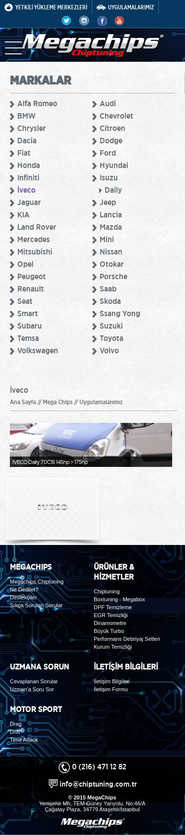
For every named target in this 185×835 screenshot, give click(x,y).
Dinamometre (110, 623)
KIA (23, 214)
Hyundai (114, 165)
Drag (16, 724)
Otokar (112, 264)
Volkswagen (37, 350)
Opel (25, 264)
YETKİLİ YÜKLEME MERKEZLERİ (45, 7)
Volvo (109, 350)
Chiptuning (107, 591)
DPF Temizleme (113, 607)
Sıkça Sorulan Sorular (36, 605)
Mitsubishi (34, 251)
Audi (108, 103)
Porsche (113, 276)
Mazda (111, 227)
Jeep (108, 202)
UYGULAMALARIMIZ (125, 7)
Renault (30, 288)
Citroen (112, 128)
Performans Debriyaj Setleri (127, 639)
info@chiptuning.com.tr (98, 784)
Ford (108, 153)
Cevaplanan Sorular (34, 681)
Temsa (28, 338)
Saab (108, 288)
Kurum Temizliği (113, 647)
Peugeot (31, 276)
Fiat (24, 153)
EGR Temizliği (111, 615)
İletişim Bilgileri (112, 681)
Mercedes (33, 239)
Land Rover (36, 227)
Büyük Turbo (109, 631)
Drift (15, 732)
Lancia (111, 214)
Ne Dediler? (24, 589)
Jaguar (29, 202)
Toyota (111, 338)
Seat (25, 301)
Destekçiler (23, 597)
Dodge (111, 140)
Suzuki (111, 326)
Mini (107, 239)
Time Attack (24, 740)
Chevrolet (116, 116)
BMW (26, 116)
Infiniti (28, 177)
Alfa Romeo (37, 103)
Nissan (111, 251)
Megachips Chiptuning (37, 581)
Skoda (110, 301)
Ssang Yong (120, 313)
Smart (27, 313)
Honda (28, 165)
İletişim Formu (111, 689)
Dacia (27, 140)
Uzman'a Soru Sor (32, 689)
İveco (26, 190)
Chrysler (31, 128)
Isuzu (109, 177)
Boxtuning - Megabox (119, 599)
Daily (113, 190)
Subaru (29, 326)
